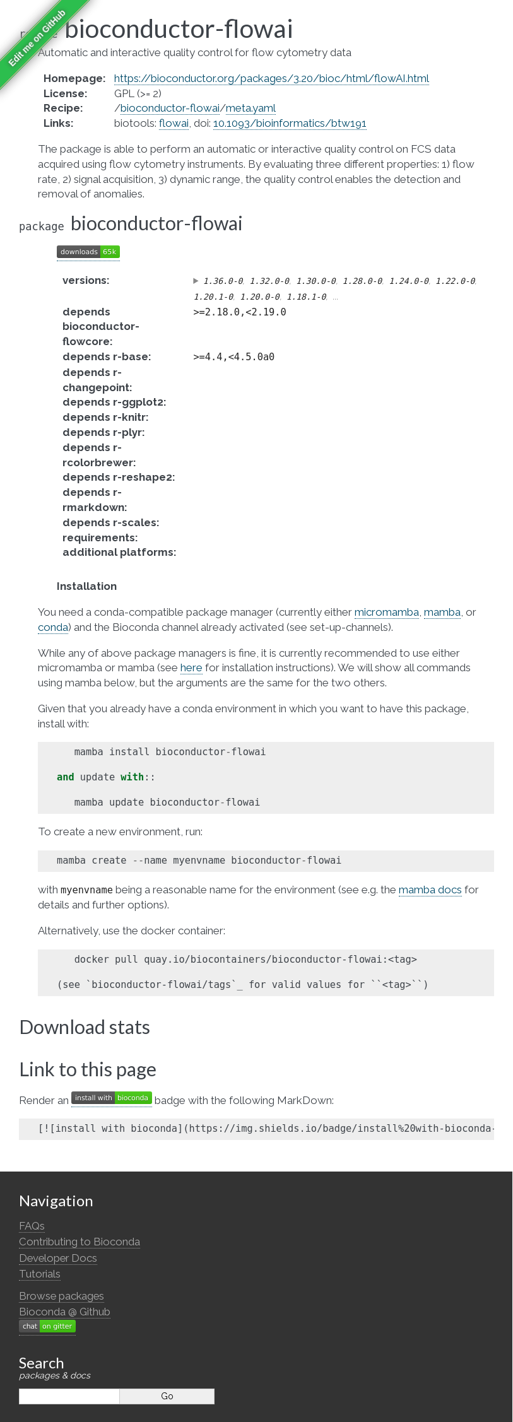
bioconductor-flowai (170, 108)
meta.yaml (251, 108)
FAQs (32, 1225)
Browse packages (61, 1296)
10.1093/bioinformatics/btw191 (290, 123)
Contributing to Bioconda (79, 1241)
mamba (442, 612)
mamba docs (430, 889)
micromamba (387, 612)
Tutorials (40, 1273)
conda (53, 627)
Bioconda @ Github (64, 1311)
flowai (174, 123)
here (191, 667)
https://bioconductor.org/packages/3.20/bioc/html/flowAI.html (271, 78)
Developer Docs (58, 1258)
